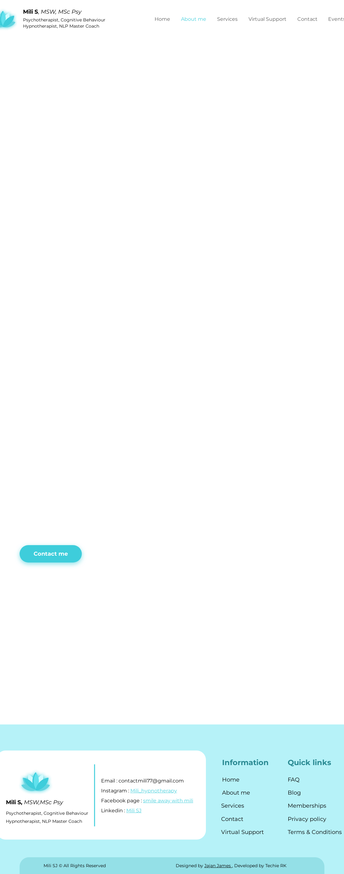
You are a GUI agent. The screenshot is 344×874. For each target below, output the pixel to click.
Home (230, 779)
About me (236, 792)
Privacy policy (307, 819)
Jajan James (218, 865)
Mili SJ (134, 810)
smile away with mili (168, 801)
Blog (294, 792)
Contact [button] (232, 819)
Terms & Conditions (315, 832)
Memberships (307, 805)
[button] (308, 19)
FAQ (294, 779)
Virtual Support (242, 832)
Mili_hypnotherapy (153, 791)
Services (232, 805)
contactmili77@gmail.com (151, 781)
